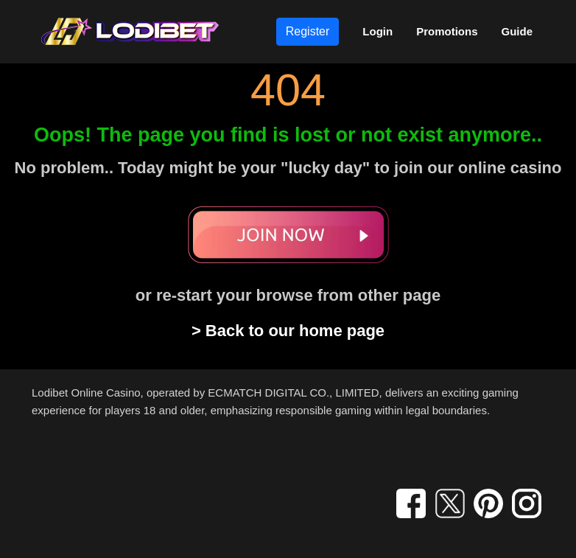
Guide (517, 31)
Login (377, 31)
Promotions (446, 31)
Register (308, 31)
